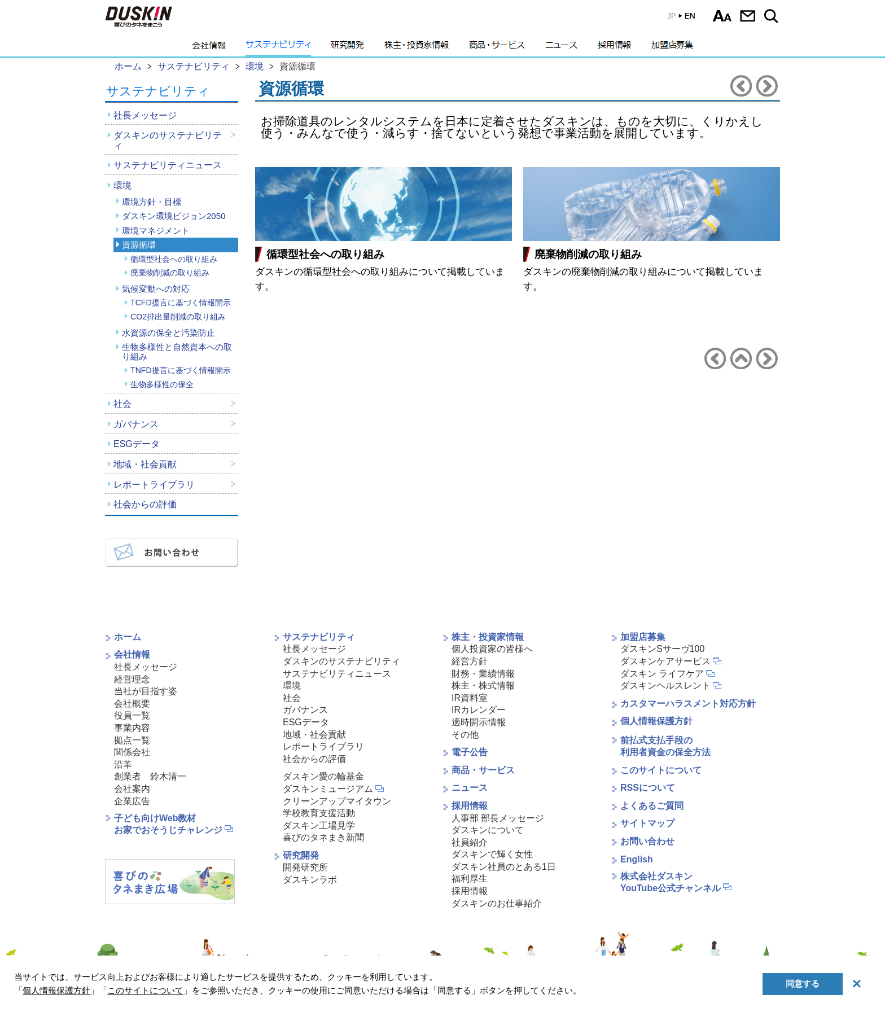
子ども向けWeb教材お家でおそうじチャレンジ (168, 824)
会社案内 (132, 789)
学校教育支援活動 (319, 813)
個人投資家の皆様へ (492, 649)
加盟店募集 (672, 48)
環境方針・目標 (151, 202)
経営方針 (470, 661)
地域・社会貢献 (145, 464)
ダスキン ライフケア (662, 673)
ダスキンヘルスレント (665, 685)
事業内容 (132, 728)
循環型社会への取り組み (173, 259)
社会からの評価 (145, 504)
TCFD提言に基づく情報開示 (180, 302)
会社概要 (132, 703)
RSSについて (647, 787)
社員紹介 (470, 842)
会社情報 (209, 48)
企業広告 (132, 801)
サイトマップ (647, 823)
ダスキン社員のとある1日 (504, 866)
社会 (122, 404)
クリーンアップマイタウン (337, 801)
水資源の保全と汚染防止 (168, 333)
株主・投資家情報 (416, 48)
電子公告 (470, 752)
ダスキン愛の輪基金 (323, 776)
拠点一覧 (132, 740)
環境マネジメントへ (741, 86)
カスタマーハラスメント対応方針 (688, 703)
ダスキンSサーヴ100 (662, 649)
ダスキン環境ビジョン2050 (173, 216)
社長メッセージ (145, 115)
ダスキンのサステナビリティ (167, 140)
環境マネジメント (156, 230)
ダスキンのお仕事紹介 (497, 903)
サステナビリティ (278, 48)
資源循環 (139, 244)
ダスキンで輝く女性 (492, 854)
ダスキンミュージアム (328, 789)
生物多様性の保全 (162, 384)
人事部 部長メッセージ (498, 818)
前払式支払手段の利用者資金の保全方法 (665, 746)
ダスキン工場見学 (319, 825)
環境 (122, 185)
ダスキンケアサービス (665, 661)
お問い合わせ (747, 15)
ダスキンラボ (310, 879)
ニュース (561, 48)
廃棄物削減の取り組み (169, 272)
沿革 (123, 764)
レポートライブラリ (154, 484)
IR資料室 (470, 698)
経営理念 (132, 679)
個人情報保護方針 (656, 721)
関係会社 (132, 752)
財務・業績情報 (483, 673)
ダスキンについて (488, 830)
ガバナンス (136, 424)
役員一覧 (132, 715)
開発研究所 (305, 867)
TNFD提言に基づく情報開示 (180, 370)
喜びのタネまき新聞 (323, 837)
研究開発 (347, 48)
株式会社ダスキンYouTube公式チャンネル (670, 882)
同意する (803, 983)
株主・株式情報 (483, 685)
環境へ (741, 358)
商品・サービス (497, 48)
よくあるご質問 (652, 806)
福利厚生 (470, 878)
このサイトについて (661, 770)
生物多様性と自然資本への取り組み (177, 351)
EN (673, 18)
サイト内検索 (773, 15)
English (636, 859)
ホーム (127, 637)
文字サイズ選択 (722, 15)
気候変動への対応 (156, 288)
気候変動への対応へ (767, 86)
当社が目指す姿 (145, 691)
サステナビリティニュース (167, 165)
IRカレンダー (479, 710)
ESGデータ (136, 444)
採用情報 (614, 48)
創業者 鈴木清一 (150, 776)
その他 (465, 734)
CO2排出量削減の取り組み (178, 316)
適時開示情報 (479, 722)
